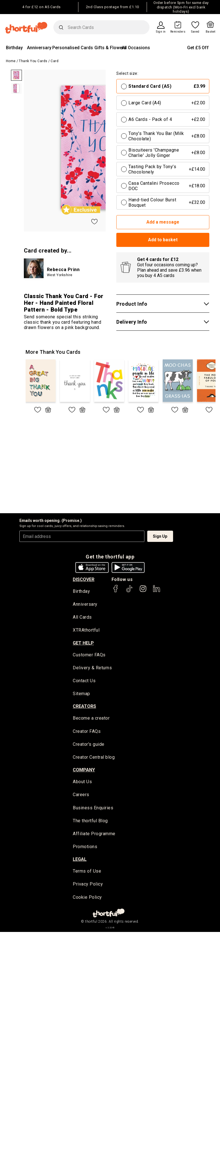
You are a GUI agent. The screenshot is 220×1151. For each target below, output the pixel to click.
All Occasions (136, 47)
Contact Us (84, 680)
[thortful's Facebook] (116, 591)
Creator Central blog (94, 757)
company (84, 769)
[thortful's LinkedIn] (156, 591)
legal (80, 859)
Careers (81, 794)
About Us (82, 781)
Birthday (14, 47)
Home (11, 61)
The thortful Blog (90, 820)
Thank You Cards (33, 61)
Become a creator (91, 718)
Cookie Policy (87, 897)
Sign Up (160, 536)
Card (54, 61)
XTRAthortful (86, 630)
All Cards (82, 617)
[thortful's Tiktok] (129, 591)
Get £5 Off (198, 47)
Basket (211, 31)
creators (84, 706)
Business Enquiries (93, 807)
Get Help (83, 643)
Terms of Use (87, 871)
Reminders (178, 31)
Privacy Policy (88, 884)
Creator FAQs (87, 731)
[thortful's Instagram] (143, 591)
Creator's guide (89, 744)
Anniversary (39, 47)
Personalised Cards (72, 47)
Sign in (161, 31)
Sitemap (81, 693)
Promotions (85, 846)
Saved (195, 31)
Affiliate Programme (94, 833)
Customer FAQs (89, 654)
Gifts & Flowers (110, 47)
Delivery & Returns (92, 667)
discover (83, 579)
